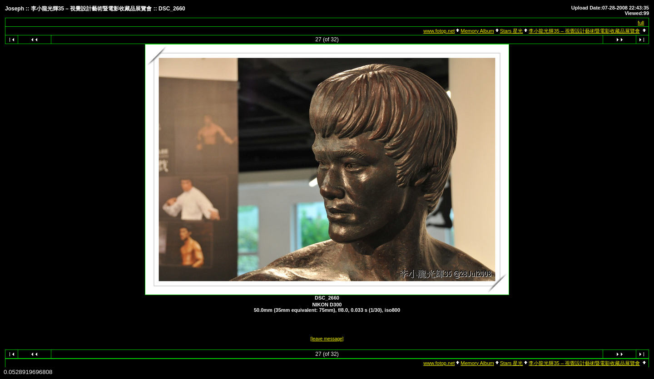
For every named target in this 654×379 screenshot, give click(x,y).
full (641, 22)
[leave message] (327, 338)
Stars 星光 (511, 31)
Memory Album (477, 31)
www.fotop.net (439, 31)
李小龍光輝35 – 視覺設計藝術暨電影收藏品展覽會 (584, 31)
